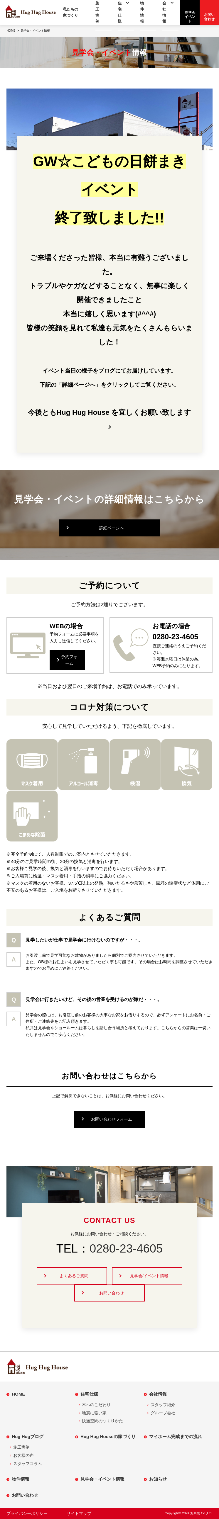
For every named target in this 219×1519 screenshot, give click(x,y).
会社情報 (158, 1393)
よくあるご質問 (74, 1275)
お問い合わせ (111, 1293)
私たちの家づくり (70, 12)
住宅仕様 (89, 1393)
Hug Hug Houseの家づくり (108, 1436)
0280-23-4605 (126, 1248)
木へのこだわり (96, 1404)
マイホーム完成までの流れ (175, 1436)
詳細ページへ (111, 528)
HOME (18, 1393)
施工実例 (21, 1447)
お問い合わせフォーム (111, 1119)
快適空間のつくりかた (102, 1420)
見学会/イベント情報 (149, 1275)
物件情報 (20, 1478)
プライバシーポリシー (27, 1513)
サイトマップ (79, 1513)
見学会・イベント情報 (102, 1478)
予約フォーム (69, 659)
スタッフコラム (27, 1463)
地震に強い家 (94, 1413)
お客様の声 (23, 1455)
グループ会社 (163, 1413)
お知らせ (158, 1478)
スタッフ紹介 (163, 1404)
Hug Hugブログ (27, 1436)
